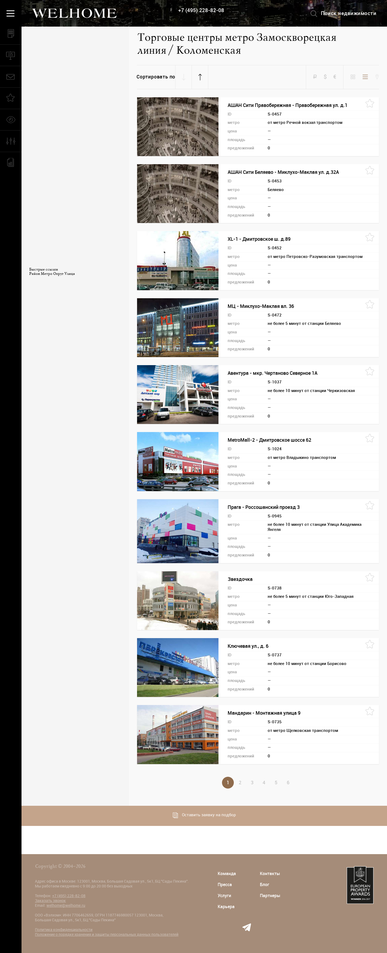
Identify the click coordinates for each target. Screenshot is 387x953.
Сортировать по (156, 77)
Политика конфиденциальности (63, 929)
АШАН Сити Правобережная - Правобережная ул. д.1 (287, 105)
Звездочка (240, 579)
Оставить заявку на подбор (204, 815)
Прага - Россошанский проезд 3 (264, 507)
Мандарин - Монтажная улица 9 (264, 713)
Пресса (225, 884)
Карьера (226, 906)
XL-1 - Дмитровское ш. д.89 (259, 239)
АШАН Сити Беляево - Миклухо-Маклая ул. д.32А (283, 172)
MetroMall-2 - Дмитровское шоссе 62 (269, 440)
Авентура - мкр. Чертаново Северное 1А (272, 373)
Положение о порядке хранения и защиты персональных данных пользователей (106, 934)
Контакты (270, 873)
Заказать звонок (50, 900)
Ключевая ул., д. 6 (248, 646)
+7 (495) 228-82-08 (201, 10)
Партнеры (270, 895)
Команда (227, 873)
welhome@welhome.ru (65, 905)
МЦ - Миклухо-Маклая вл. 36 (261, 306)
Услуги (224, 895)
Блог (264, 884)
